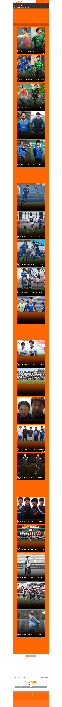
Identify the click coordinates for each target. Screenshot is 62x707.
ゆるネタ (33, 696)
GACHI (33, 694)
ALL (15, 694)
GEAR (15, 696)
